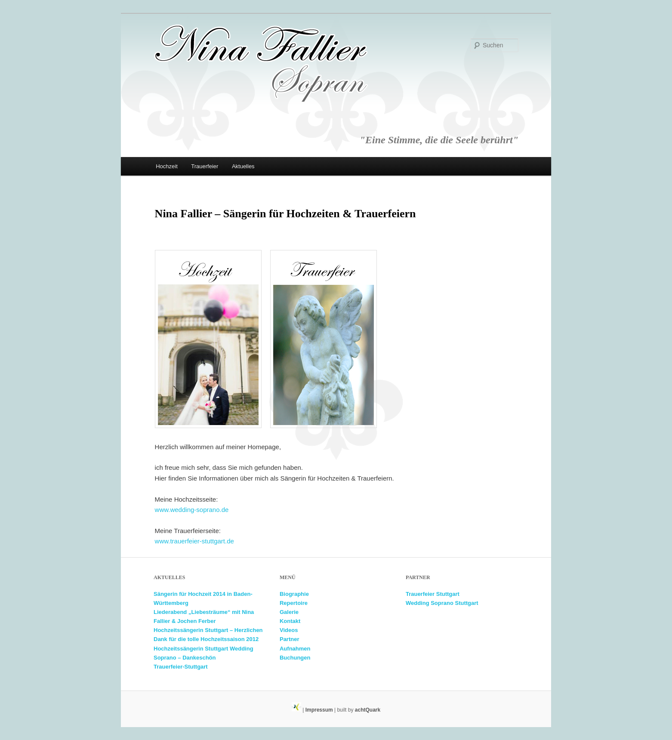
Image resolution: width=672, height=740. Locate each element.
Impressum (319, 710)
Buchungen (295, 657)
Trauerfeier (204, 166)
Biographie (294, 594)
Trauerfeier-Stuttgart (181, 666)
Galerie (289, 612)
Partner (289, 639)
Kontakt (290, 621)
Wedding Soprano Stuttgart (442, 603)
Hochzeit (167, 166)
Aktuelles (243, 166)
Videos (289, 630)
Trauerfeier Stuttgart (432, 594)
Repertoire (294, 603)
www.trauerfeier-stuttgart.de (194, 541)
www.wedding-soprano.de (192, 509)
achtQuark (367, 710)
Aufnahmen (295, 648)
